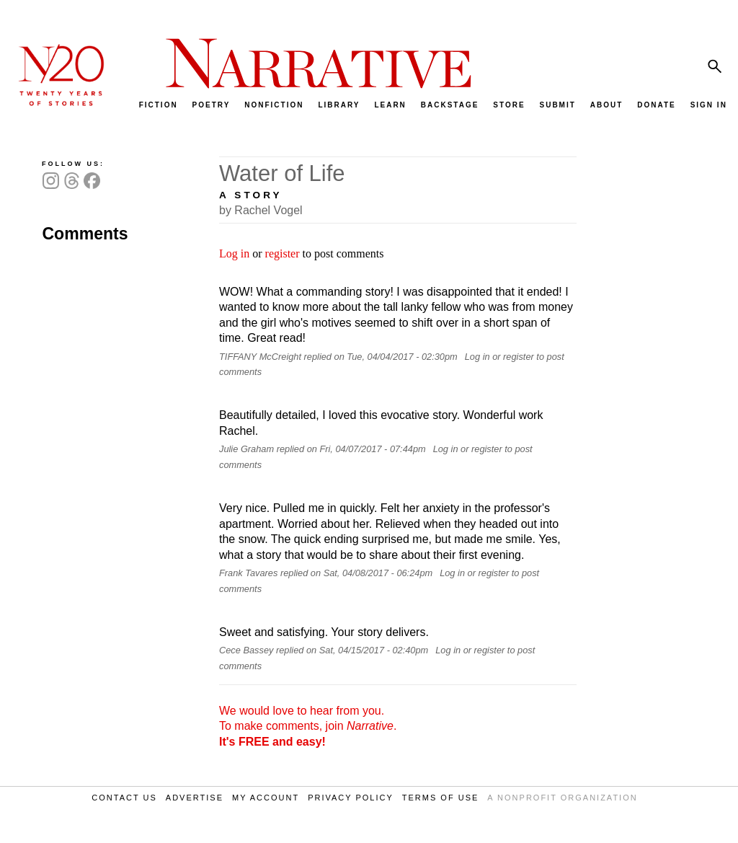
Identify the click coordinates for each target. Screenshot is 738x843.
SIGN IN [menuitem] (708, 105)
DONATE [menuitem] (656, 105)
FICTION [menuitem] (158, 105)
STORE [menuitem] (509, 105)
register (282, 253)
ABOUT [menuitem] (606, 105)
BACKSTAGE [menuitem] (450, 105)
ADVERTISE (194, 797)
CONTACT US (124, 797)
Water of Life (282, 173)
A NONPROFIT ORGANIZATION (562, 797)
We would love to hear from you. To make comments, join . (307, 726)
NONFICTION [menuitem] (273, 105)
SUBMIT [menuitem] (557, 105)
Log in (234, 253)
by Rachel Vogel (261, 210)
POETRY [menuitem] (211, 105)
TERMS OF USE (440, 797)
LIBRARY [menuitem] (339, 105)
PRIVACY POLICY (351, 797)
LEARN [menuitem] (390, 105)
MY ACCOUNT (265, 797)
